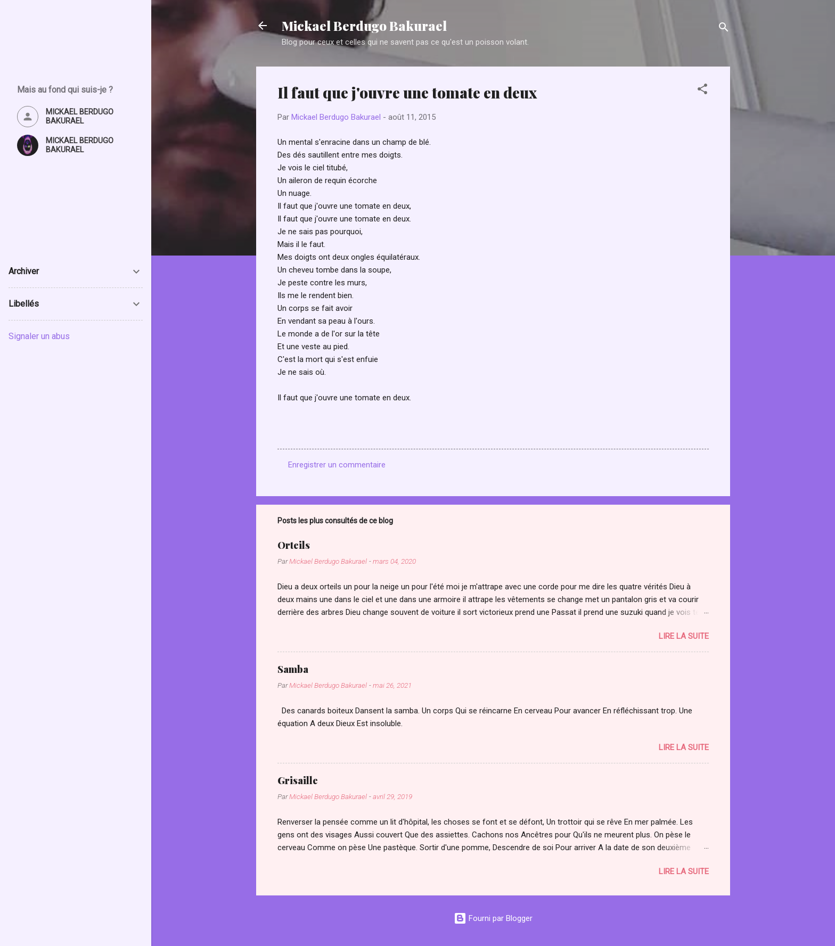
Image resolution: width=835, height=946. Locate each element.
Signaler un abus (39, 336)
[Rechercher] (723, 29)
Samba (292, 669)
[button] (702, 91)
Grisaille (297, 780)
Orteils (293, 545)
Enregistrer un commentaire (337, 465)
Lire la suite (684, 636)
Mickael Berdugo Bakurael (364, 25)
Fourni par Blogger (493, 918)
